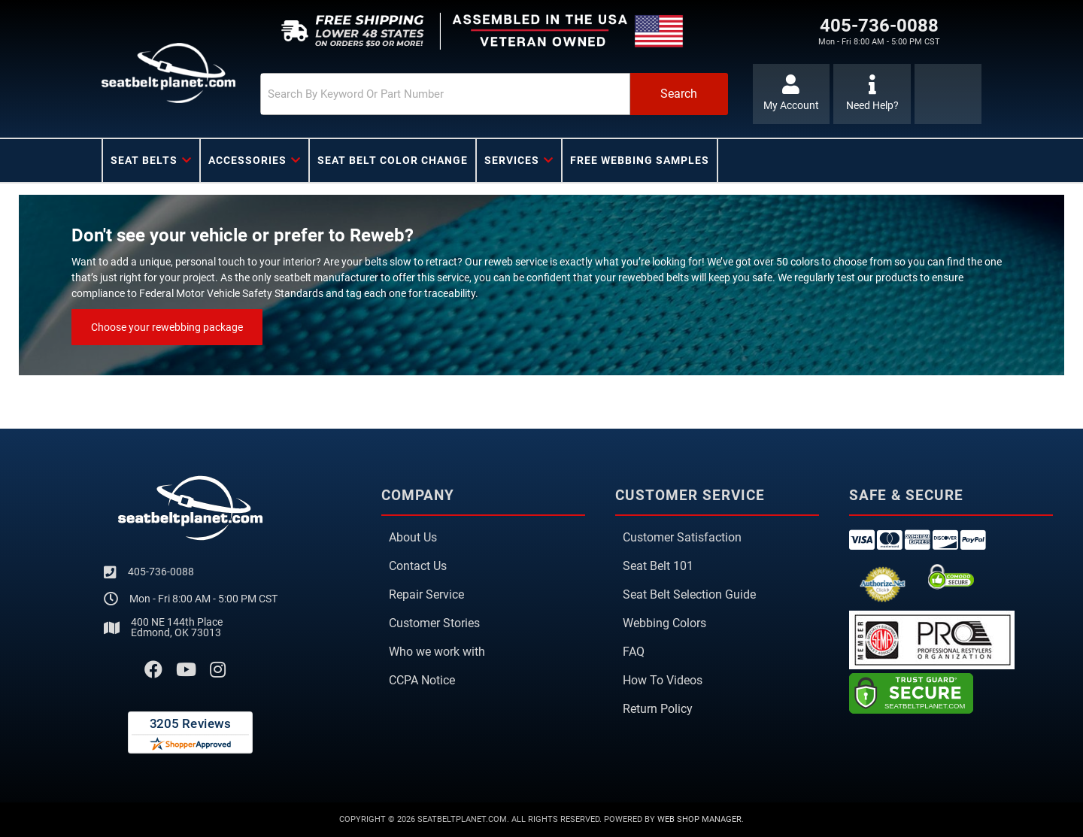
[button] (494, 94)
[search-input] (445, 94)
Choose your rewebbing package (167, 327)
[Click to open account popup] (791, 94)
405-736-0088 (161, 572)
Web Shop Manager (699, 819)
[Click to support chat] (872, 94)
